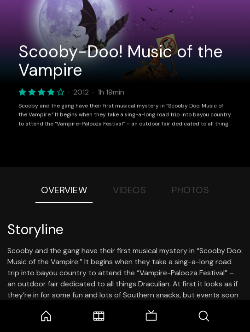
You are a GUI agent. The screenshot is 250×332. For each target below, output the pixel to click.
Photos (190, 190)
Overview (64, 190)
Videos (129, 190)
